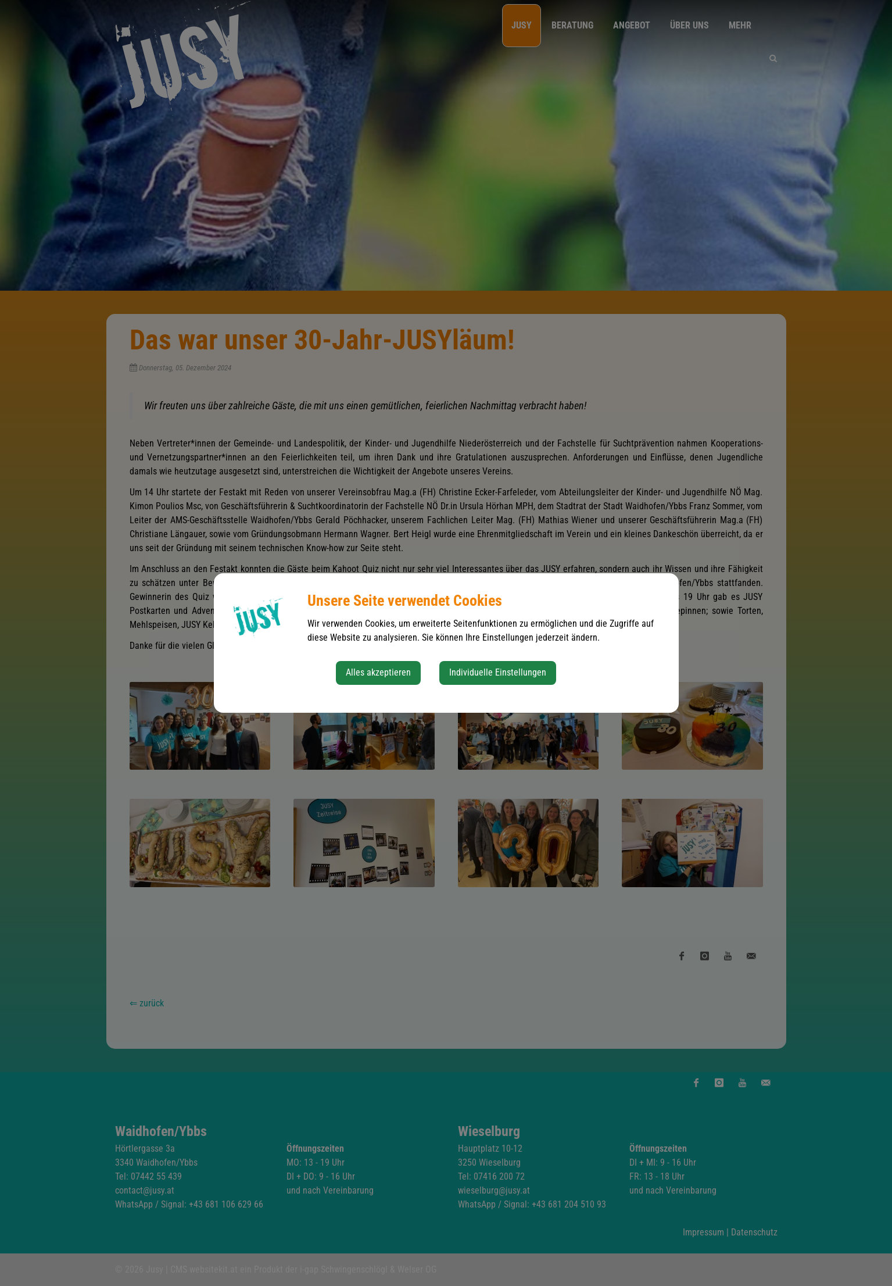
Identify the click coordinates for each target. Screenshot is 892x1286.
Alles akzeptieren (378, 672)
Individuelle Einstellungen (497, 672)
